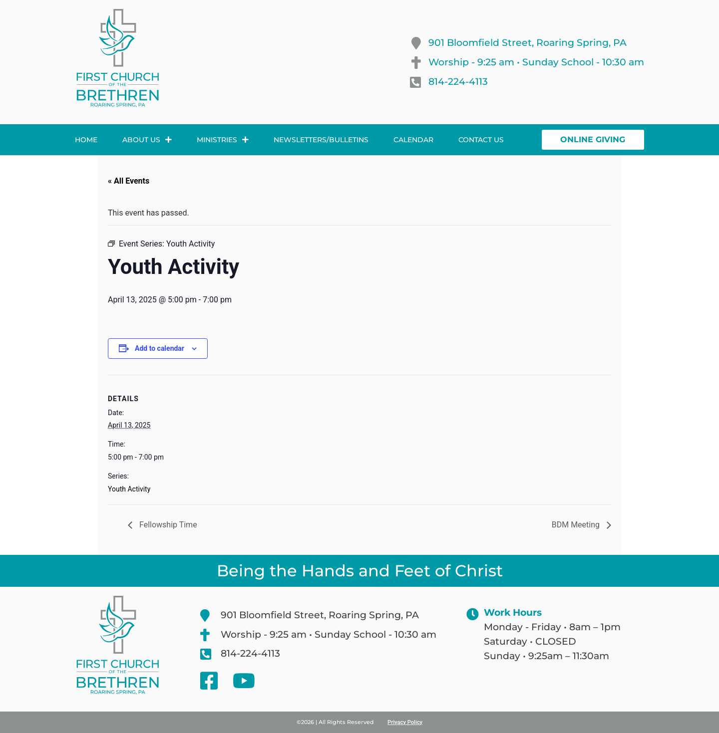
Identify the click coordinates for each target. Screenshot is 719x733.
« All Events (128, 181)
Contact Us (481, 139)
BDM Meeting (577, 524)
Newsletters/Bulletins (321, 139)
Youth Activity (129, 489)
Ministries (223, 139)
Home (86, 139)
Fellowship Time (167, 524)
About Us (147, 139)
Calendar (413, 139)
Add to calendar (159, 348)
